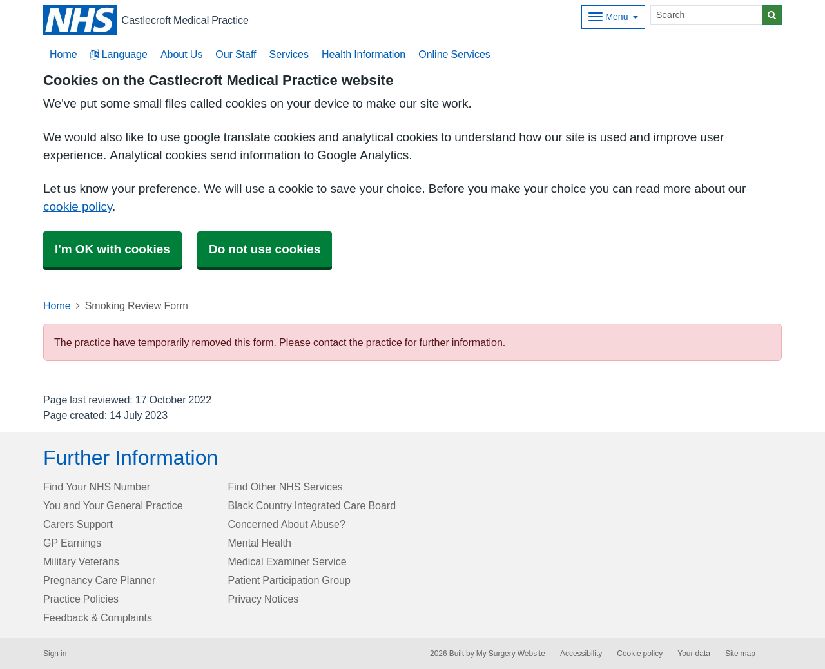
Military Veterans (81, 561)
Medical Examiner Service (287, 561)
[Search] (706, 15)
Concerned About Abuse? (286, 524)
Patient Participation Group (289, 580)
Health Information (363, 54)
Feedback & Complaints (97, 617)
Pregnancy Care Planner (99, 580)
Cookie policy (640, 653)
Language (119, 54)
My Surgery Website (510, 653)
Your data (693, 653)
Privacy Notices (263, 599)
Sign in (54, 653)
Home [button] (63, 54)
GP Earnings (72, 543)
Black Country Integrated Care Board (312, 505)
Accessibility (581, 653)
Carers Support (78, 524)
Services (289, 54)
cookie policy (77, 206)
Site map (740, 653)
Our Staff (235, 54)
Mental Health (259, 543)
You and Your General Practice (113, 505)
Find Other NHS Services (285, 486)
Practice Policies (81, 599)
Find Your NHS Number (96, 486)
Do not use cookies (264, 249)
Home (57, 305)
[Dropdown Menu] (613, 17)
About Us (181, 54)
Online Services (454, 54)
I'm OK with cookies (112, 249)
